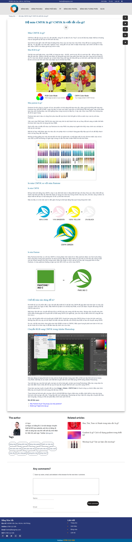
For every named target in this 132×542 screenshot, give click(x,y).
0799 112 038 (11, 526)
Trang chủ (12, 16)
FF (60, 9)
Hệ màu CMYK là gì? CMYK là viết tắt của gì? (33, 16)
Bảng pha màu (36, 9)
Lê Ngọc (28, 423)
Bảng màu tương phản (89, 9)
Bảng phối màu (51, 9)
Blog (102, 9)
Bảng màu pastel (70, 9)
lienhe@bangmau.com (13, 530)
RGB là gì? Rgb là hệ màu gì (39, 406)
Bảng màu (25, 9)
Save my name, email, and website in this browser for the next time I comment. (60, 474)
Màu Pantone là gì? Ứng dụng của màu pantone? (46, 404)
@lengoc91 (49, 433)
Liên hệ (73, 533)
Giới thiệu (74, 526)
